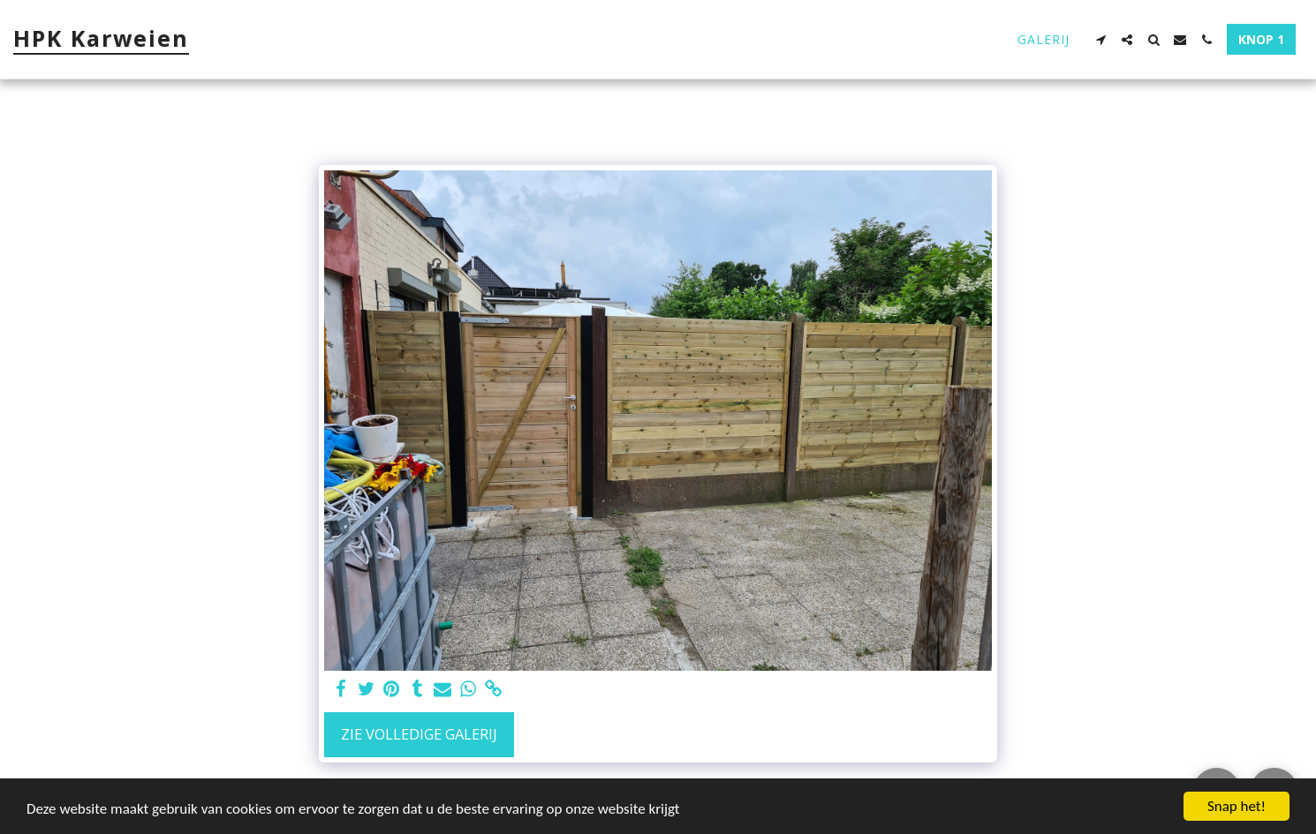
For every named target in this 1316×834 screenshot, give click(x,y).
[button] (1100, 40)
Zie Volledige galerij (419, 734)
